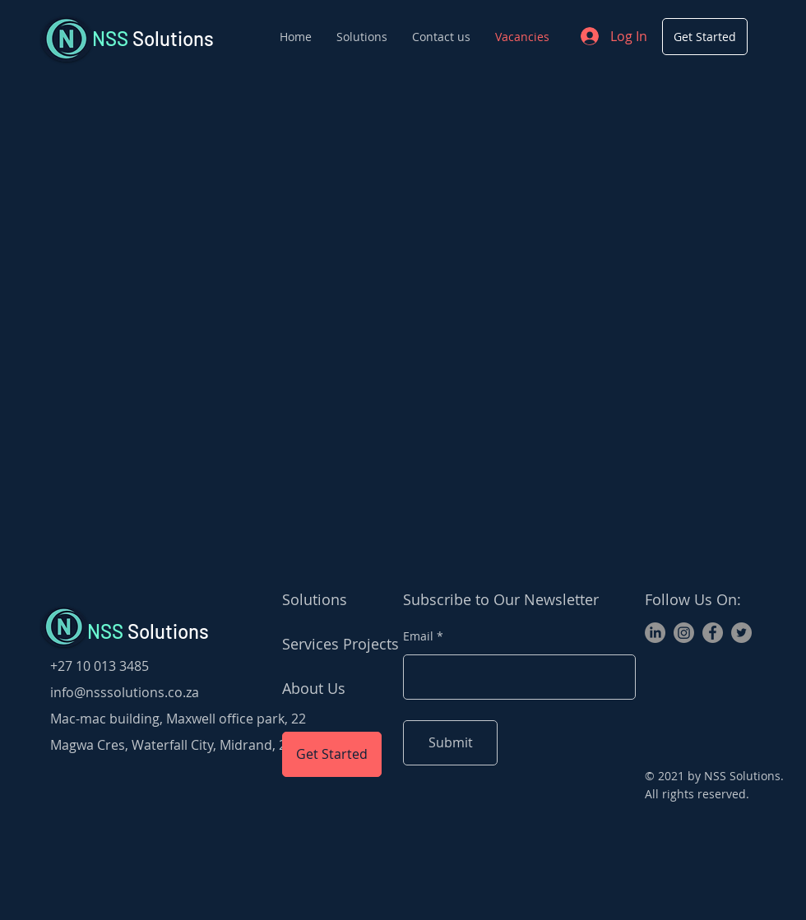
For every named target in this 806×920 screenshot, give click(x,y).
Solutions (153, 38)
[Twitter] (741, 632)
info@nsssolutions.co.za (124, 692)
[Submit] (450, 742)
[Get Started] (705, 36)
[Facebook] (712, 632)
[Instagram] (684, 632)
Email (418, 636)
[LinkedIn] (655, 632)
